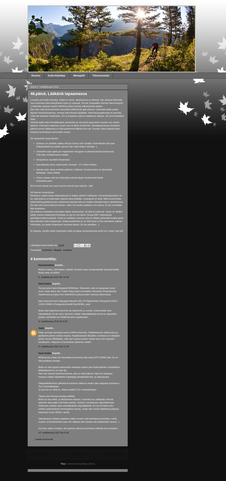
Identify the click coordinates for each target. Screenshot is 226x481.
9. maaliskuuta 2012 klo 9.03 (53, 321)
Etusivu (35, 75)
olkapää (57, 250)
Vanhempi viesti (115, 454)
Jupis (41, 328)
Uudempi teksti (39, 454)
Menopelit (79, 75)
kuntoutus (47, 250)
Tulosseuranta (100, 75)
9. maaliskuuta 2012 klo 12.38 (53, 346)
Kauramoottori (46, 265)
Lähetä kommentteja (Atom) (81, 463)
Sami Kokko (48, 13)
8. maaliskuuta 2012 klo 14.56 (53, 277)
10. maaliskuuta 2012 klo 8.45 (53, 432)
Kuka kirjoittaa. (57, 75)
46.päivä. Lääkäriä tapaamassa (58, 93)
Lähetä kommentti (44, 439)
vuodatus (67, 250)
